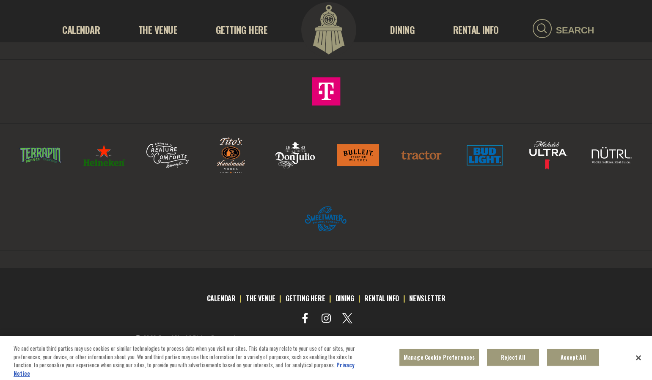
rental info (381, 298)
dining (345, 298)
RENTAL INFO (476, 29)
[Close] (638, 361)
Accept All (573, 360)
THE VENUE (158, 29)
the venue (260, 298)
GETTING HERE (242, 29)
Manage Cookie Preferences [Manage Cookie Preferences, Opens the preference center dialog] (439, 360)
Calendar (81, 29)
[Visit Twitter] (347, 318)
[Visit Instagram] (326, 318)
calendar (221, 298)
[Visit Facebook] (305, 318)
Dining (402, 29)
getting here (305, 298)
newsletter (427, 298)
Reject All (513, 360)
